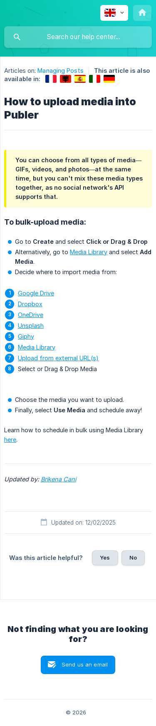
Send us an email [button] (85, 664)
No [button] (133, 557)
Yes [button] (105, 557)
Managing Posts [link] (60, 70)
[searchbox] (78, 37)
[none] (114, 13)
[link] (51, 79)
